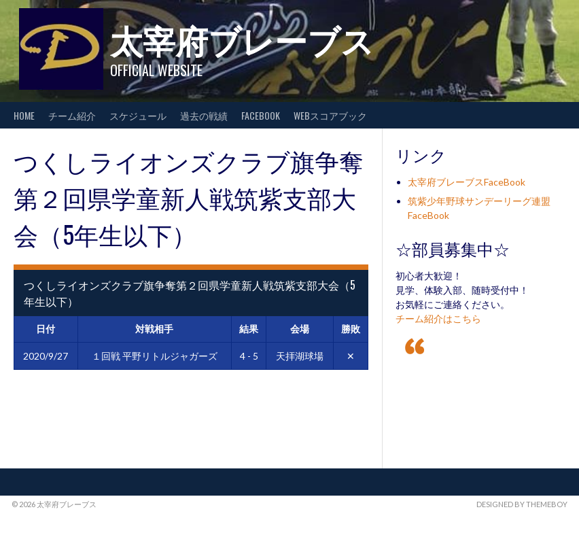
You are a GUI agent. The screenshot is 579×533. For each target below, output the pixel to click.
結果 (248, 328)
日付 (45, 328)
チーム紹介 (72, 115)
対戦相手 (154, 328)
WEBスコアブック (330, 115)
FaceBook (260, 115)
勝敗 (350, 328)
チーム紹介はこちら (438, 318)
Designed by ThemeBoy (521, 504)
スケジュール (137, 115)
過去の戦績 (204, 115)
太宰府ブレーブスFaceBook (466, 182)
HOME (24, 115)
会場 (299, 328)
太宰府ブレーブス (242, 39)
